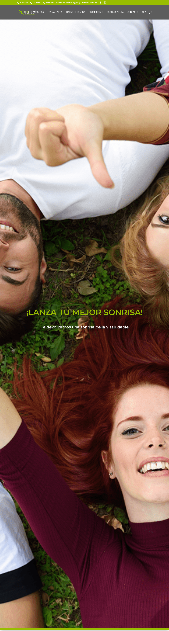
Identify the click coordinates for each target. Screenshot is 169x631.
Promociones (96, 12)
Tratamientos (55, 12)
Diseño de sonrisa (75, 12)
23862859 (50, 2)
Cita (144, 12)
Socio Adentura (115, 12)
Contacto (132, 12)
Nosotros (38, 12)
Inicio (26, 12)
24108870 (36, 2)
